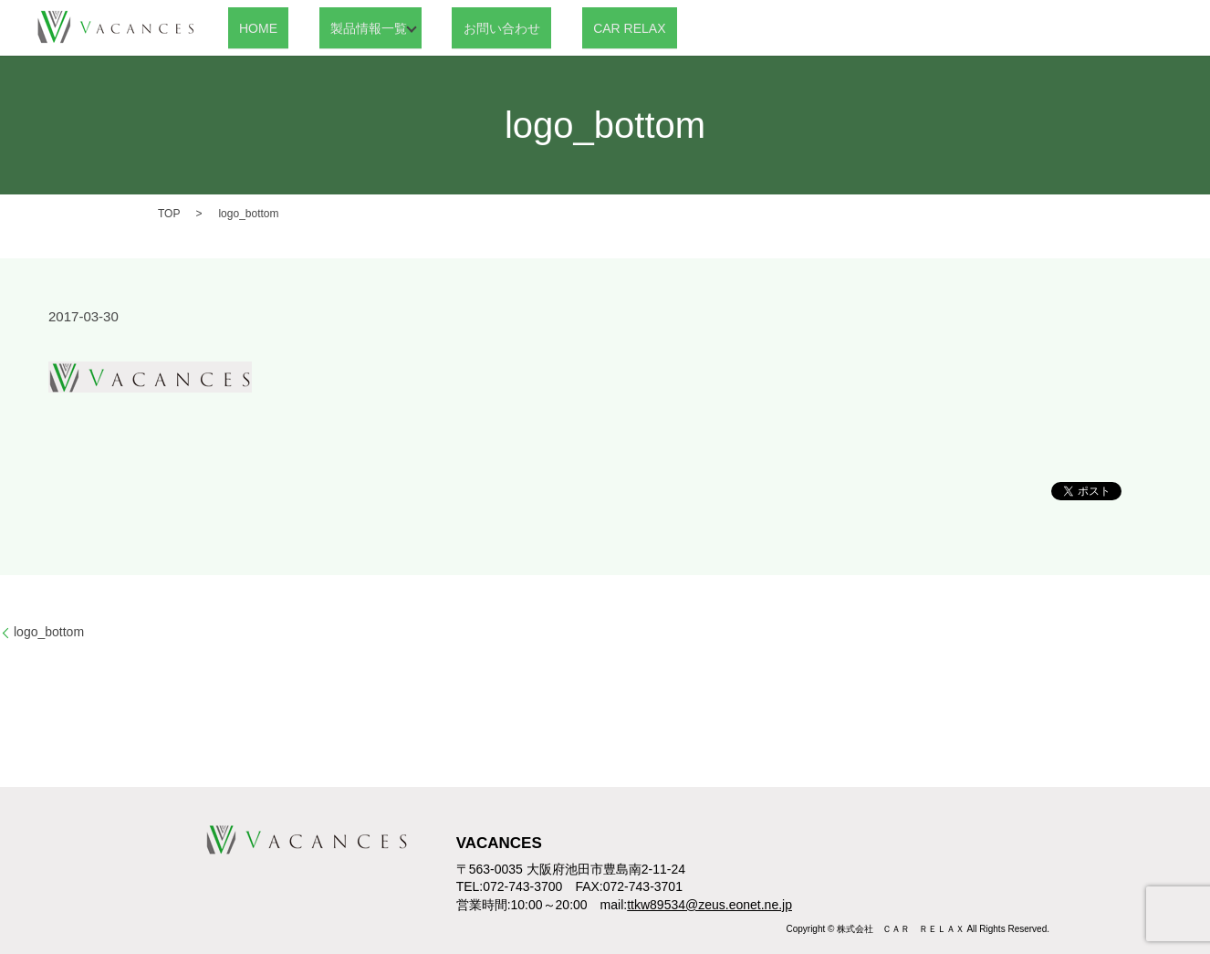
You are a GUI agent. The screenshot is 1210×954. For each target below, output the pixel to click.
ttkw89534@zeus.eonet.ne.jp (709, 904)
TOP (169, 213)
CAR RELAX (571, 27)
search (650, 28)
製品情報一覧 (335, 27)
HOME (247, 27)
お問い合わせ (465, 27)
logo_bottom (49, 631)
